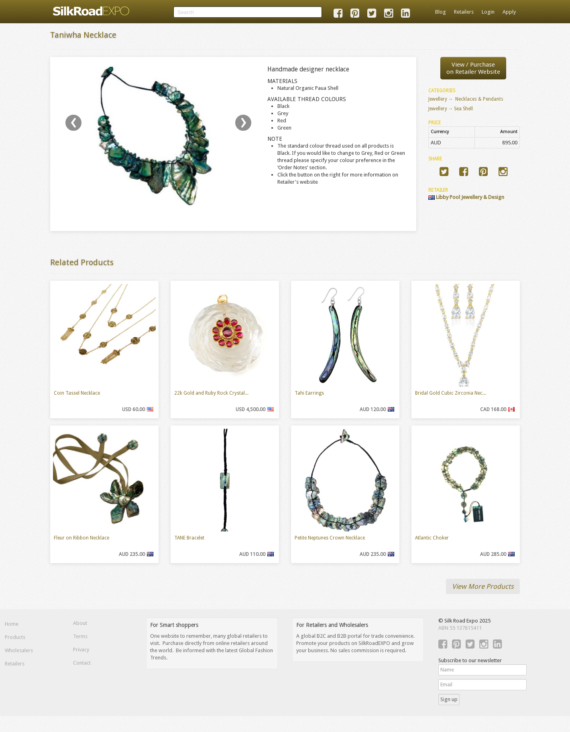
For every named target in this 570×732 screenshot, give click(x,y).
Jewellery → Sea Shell (450, 109)
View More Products (483, 586)
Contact (82, 663)
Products (15, 637)
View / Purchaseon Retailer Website (473, 68)
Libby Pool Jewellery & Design (466, 197)
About (80, 623)
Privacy (81, 650)
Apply (509, 12)
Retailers (464, 12)
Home (11, 624)
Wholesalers (19, 650)
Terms (80, 636)
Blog (440, 12)
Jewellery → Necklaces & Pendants (466, 99)
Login (488, 12)
